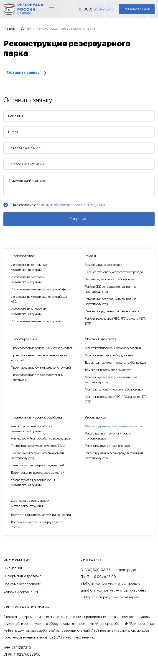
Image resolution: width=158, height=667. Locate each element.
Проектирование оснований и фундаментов (41, 348)
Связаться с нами (136, 9)
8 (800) (96, 9)
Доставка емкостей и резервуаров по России (36, 524)
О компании (12, 568)
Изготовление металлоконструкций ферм (40, 289)
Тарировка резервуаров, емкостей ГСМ (38, 445)
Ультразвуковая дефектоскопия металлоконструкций (33, 482)
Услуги (26, 28)
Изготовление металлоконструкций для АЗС (39, 299)
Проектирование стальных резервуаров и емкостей (39, 357)
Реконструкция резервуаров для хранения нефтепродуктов (114, 455)
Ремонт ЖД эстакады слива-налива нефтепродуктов (111, 289)
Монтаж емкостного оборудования (109, 355)
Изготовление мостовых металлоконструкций (27, 279)
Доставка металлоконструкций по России (41, 515)
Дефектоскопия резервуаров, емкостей (37, 472)
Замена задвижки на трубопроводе (109, 279)
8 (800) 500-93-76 (96, 570)
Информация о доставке (22, 576)
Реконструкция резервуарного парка (114, 426)
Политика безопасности (22, 584)
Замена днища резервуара (103, 264)
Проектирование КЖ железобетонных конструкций (37, 377)
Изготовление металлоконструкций (36, 321)
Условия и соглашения (20, 592)
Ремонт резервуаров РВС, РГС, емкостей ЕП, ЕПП (115, 321)
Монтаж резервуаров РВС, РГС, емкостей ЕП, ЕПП (116, 399)
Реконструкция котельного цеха (107, 445)
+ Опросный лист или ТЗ (27, 164)
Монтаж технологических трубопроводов (114, 389)
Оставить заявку (23, 72)
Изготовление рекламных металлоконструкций (29, 267)
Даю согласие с (58, 205)
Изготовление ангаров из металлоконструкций (28, 311)
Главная (9, 28)
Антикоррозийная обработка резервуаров (40, 438)
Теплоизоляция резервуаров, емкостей (37, 465)
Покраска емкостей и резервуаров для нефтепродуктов (37, 455)
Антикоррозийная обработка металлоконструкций (31, 428)
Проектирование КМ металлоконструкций (41, 367)
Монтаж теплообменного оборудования (113, 348)
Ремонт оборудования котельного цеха (112, 311)
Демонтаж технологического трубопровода (115, 362)
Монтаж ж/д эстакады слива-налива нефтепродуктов (111, 379)
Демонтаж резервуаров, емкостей (108, 370)
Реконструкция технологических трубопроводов (108, 436)
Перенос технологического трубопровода (114, 272)
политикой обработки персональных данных (71, 205)
